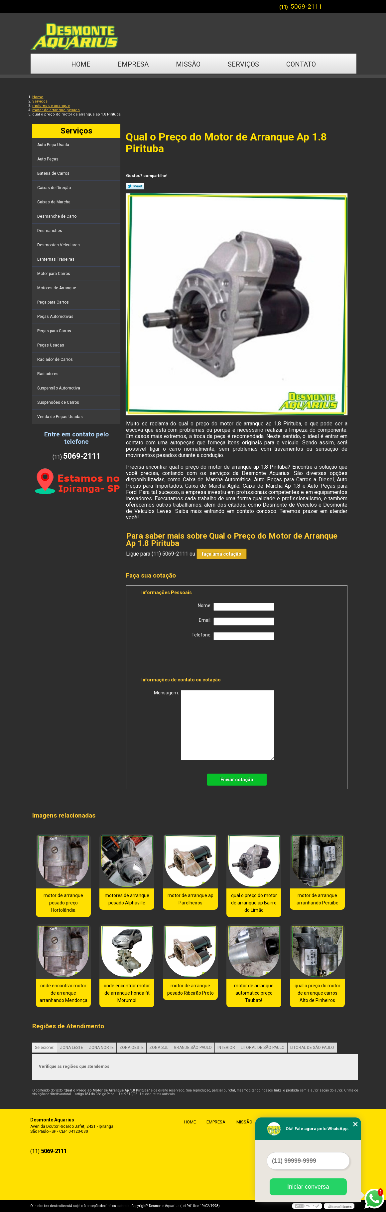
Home (80, 64)
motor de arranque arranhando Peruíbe (317, 899)
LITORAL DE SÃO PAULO (263, 1047)
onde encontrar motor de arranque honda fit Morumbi (127, 993)
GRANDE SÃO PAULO (193, 1047)
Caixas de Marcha (54, 202)
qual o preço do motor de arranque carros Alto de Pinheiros (317, 993)
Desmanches (50, 230)
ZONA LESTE (71, 1047)
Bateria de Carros (53, 173)
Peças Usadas (51, 345)
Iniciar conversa (308, 1186)
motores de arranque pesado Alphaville (127, 899)
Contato (301, 64)
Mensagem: (214, 725)
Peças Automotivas (55, 316)
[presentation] (183, 660)
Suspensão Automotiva (59, 388)
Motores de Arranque (57, 288)
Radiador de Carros (55, 359)
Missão (188, 64)
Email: (236, 621)
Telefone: (233, 636)
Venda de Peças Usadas (60, 416)
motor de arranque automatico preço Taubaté (254, 993)
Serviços (243, 64)
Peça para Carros (53, 302)
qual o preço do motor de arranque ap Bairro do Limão (254, 903)
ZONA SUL (158, 1047)
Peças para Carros (54, 331)
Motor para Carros (54, 273)
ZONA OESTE (131, 1047)
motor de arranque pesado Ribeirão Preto (190, 989)
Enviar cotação (236, 779)
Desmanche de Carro (57, 216)
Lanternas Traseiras (56, 259)
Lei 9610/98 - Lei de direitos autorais (147, 1094)
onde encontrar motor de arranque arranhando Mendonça (63, 993)
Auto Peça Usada (53, 144)
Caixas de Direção (54, 187)
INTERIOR (226, 1047)
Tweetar (135, 186)
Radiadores (48, 373)
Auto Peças (48, 159)
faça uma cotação (221, 554)
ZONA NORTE (101, 1047)
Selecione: (44, 1047)
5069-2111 (306, 6)
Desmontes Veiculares (59, 245)
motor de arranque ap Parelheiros (190, 899)
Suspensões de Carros (58, 402)
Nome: (236, 607)
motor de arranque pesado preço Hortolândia (63, 903)
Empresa (133, 64)
